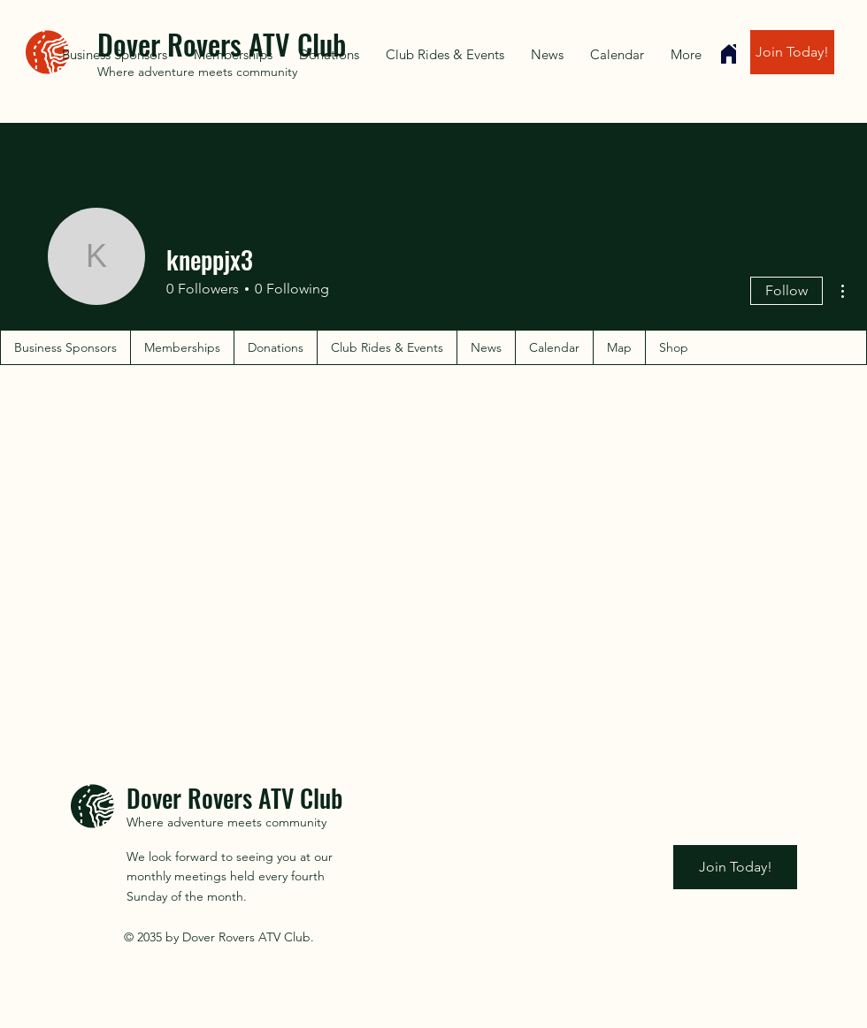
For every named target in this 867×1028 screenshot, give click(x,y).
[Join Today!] (792, 52)
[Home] (728, 54)
